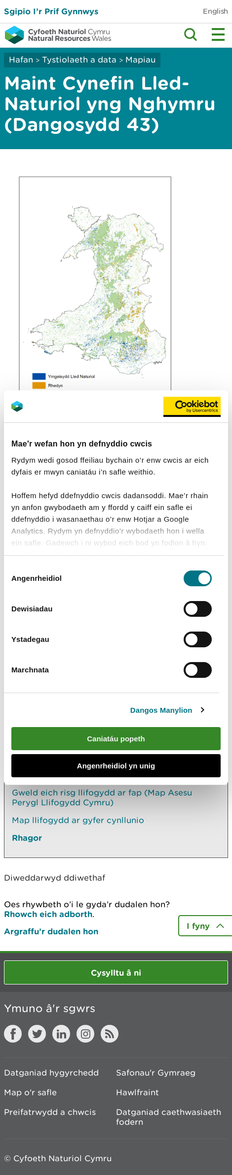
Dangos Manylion (161, 710)
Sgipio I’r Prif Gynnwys (51, 11)
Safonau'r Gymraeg (155, 1073)
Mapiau (140, 59)
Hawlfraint (137, 1092)
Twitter (37, 1034)
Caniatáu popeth (116, 738)
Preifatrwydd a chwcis (50, 1112)
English (215, 11)
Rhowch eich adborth (48, 914)
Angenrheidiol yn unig (116, 766)
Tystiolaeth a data (79, 59)
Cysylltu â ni (116, 972)
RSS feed (109, 1034)
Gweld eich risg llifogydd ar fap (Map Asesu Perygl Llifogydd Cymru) (102, 797)
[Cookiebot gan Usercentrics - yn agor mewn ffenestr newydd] (192, 406)
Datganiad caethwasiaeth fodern (168, 1117)
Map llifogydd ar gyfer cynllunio (78, 820)
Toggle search (190, 34)
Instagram (85, 1034)
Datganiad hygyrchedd (51, 1073)
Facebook (13, 1034)
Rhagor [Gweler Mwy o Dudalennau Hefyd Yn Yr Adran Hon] (27, 837)
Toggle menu (218, 34)
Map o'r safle (30, 1092)
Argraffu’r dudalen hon (51, 931)
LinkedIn (61, 1034)
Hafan (21, 59)
